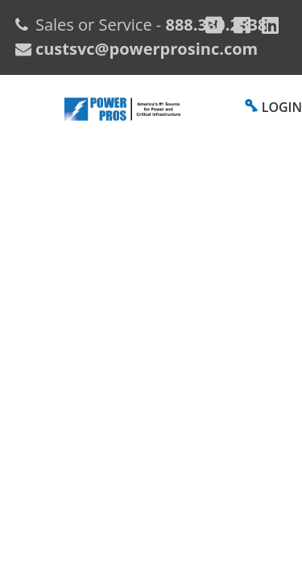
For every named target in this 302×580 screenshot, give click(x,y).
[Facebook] (242, 25)
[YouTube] (270, 25)
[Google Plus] (213, 25)
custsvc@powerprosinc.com (144, 49)
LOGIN (282, 107)
